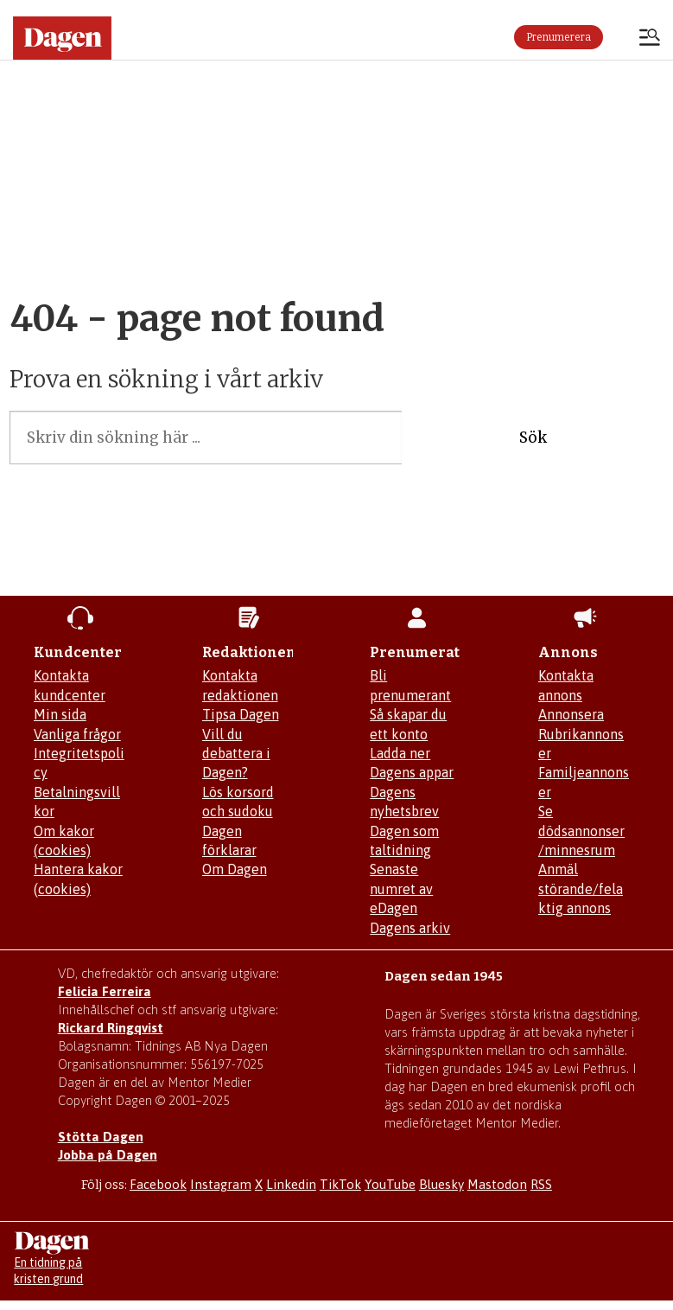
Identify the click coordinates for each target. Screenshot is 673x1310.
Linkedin (291, 1184)
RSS (541, 1184)
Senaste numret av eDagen (401, 888)
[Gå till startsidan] (62, 38)
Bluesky (441, 1184)
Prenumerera (558, 37)
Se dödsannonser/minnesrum (581, 830)
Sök (533, 437)
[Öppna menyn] (649, 39)
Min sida (60, 714)
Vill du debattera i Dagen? (236, 753)
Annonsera (571, 714)
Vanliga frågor (77, 734)
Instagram (220, 1184)
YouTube (390, 1184)
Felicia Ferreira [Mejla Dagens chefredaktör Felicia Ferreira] (104, 991)
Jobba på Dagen (107, 1154)
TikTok (340, 1184)
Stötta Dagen (100, 1136)
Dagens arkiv (410, 928)
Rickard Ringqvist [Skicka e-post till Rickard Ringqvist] (110, 1027)
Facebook (158, 1184)
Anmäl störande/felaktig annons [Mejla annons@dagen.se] (580, 888)
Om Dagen (234, 869)
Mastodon (497, 1184)
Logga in (621, 37)
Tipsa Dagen (240, 714)
